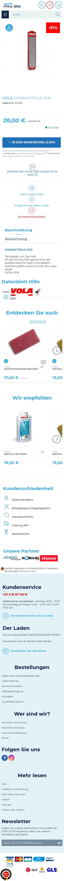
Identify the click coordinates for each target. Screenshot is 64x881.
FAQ (4, 784)
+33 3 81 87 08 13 (14, 594)
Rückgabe (7, 696)
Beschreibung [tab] (18, 230)
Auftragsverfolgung (12, 691)
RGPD (5, 738)
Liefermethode (10, 680)
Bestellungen (32, 667)
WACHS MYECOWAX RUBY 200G (21, 368)
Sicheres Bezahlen (12, 686)
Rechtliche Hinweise (13, 727)
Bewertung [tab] (16, 239)
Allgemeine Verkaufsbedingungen (21, 675)
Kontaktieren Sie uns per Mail (32, 615)
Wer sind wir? (32, 714)
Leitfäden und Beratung (15, 789)
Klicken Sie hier (28, 571)
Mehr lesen (32, 775)
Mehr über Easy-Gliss (13, 794)
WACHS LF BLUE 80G (15, 453)
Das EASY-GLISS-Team (14, 722)
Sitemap (6, 804)
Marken (6, 799)
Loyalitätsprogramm (13, 701)
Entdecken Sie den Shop (28, 650)
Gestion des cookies (13, 809)
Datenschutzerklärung (14, 732)
